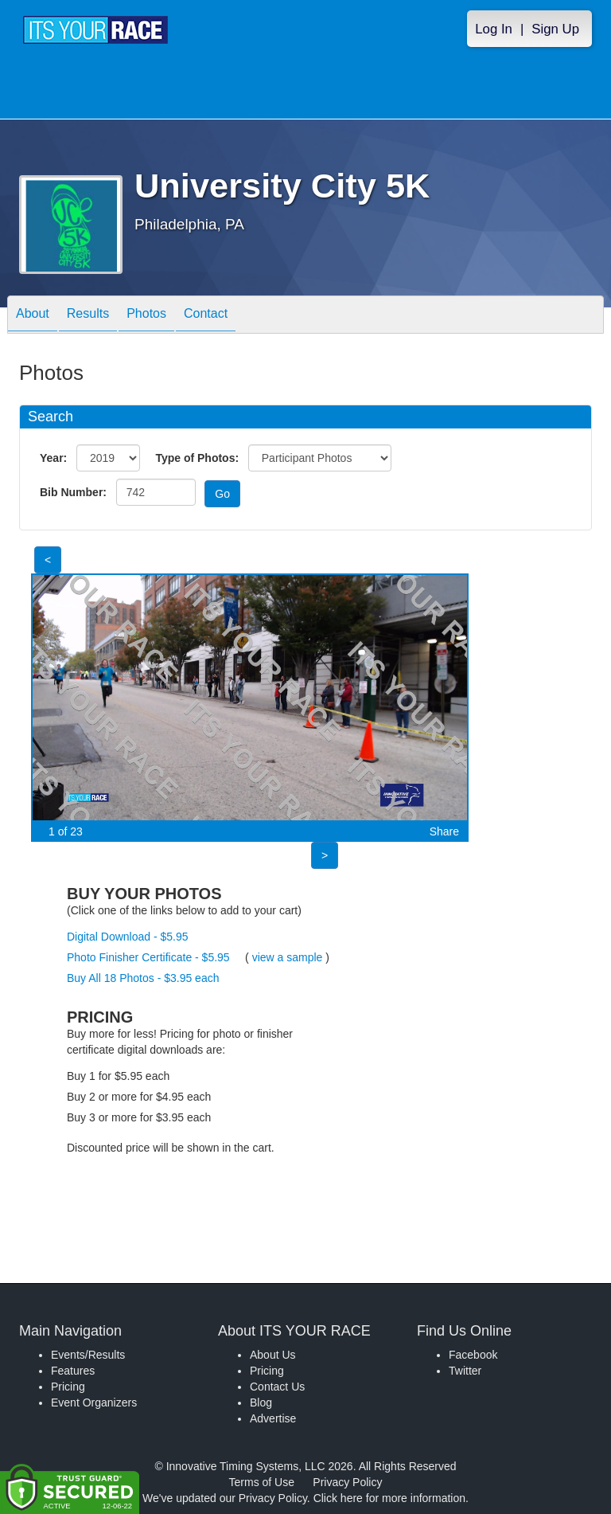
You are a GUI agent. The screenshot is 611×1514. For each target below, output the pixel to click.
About (32, 316)
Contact (206, 316)
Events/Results (88, 1354)
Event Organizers (94, 1402)
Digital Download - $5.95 (128, 936)
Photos (146, 316)
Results (88, 316)
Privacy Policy (347, 1482)
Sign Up (555, 29)
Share (444, 831)
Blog (261, 1402)
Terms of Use (261, 1482)
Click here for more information (389, 1498)
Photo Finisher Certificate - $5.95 (148, 957)
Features (73, 1370)
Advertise (273, 1418)
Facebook (473, 1354)
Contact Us (277, 1386)
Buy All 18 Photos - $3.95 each (143, 978)
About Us (273, 1354)
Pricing (68, 1386)
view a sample (287, 957)
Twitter (465, 1370)
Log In (493, 29)
